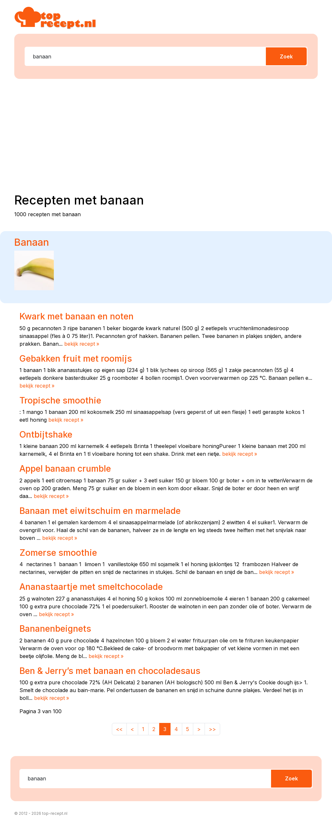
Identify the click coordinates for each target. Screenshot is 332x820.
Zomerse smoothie (58, 550)
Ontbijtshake (45, 433)
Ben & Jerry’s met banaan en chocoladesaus (110, 668)
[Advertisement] (170, 134)
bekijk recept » (82, 344)
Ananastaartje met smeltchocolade (91, 584)
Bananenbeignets (55, 626)
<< (119, 726)
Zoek (286, 56)
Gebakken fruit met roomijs (75, 358)
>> (212, 726)
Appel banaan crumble (65, 467)
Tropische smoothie (60, 399)
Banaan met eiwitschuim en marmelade (100, 509)
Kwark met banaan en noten (76, 316)
